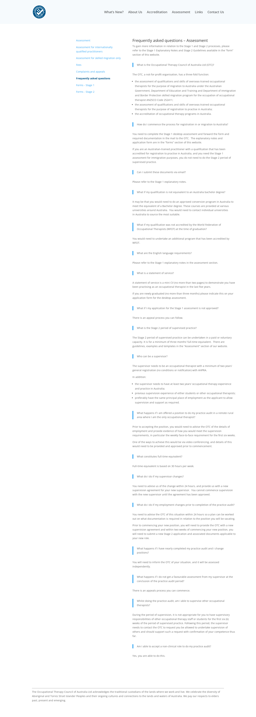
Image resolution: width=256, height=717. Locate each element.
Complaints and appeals (90, 71)
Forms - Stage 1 (85, 85)
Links (199, 12)
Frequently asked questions (93, 78)
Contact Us (215, 12)
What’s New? (114, 12)
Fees (78, 64)
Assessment (181, 12)
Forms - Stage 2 (85, 91)
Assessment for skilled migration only (98, 58)
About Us (135, 12)
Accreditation (157, 12)
